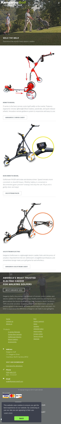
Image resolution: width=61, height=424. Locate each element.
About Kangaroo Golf (13, 290)
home (8, 319)
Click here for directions (14, 366)
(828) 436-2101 (11, 372)
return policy (37, 331)
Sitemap (36, 339)
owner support (38, 321)
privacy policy (38, 334)
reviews (36, 326)
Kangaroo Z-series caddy (15, 117)
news (35, 324)
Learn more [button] (8, 413)
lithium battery (13, 339)
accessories (12, 342)
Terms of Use (38, 336)
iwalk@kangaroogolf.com (14, 381)
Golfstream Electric (14, 337)
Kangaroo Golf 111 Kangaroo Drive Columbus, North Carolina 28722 (17, 354)
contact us (9, 321)
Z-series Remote (14, 332)
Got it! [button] (21, 418)
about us (9, 324)
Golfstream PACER (12, 193)
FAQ (34, 319)
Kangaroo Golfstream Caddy (16, 266)
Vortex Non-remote (15, 334)
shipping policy (38, 329)
